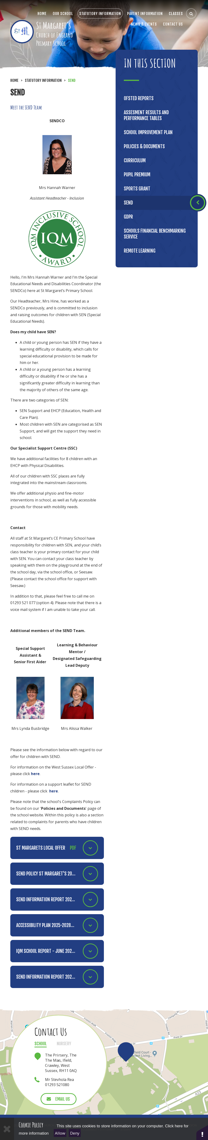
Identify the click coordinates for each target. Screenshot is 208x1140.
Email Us (62, 1099)
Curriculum (135, 160)
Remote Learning (139, 251)
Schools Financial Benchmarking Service (155, 234)
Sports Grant (137, 189)
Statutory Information (43, 80)
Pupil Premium (137, 175)
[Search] (191, 13)
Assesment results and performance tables (146, 115)
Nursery (64, 1043)
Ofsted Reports (139, 98)
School (40, 1043)
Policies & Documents (144, 146)
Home (14, 80)
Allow (60, 1133)
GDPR (128, 217)
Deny (74, 1133)
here (35, 773)
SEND (72, 80)
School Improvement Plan (148, 132)
